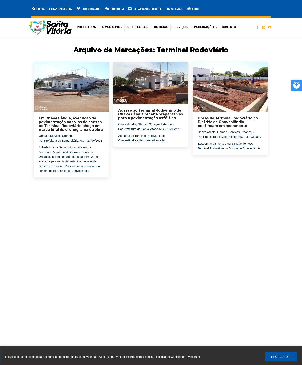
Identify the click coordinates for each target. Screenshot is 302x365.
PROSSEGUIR (281, 356)
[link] (296, 85)
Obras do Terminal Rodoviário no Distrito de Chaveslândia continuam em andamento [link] (228, 122)
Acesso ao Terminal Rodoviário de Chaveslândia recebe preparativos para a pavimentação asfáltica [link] (150, 114)
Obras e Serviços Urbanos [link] (56, 135)
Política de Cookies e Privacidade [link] (178, 356)
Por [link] (61, 140)
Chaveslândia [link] (127, 124)
